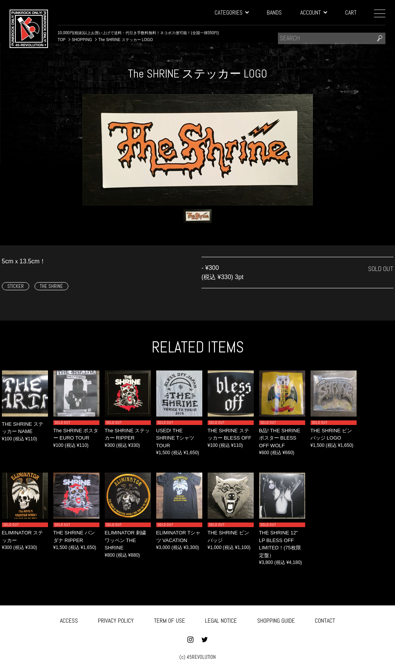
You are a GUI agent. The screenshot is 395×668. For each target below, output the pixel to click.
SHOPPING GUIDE (276, 619)
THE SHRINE (51, 286)
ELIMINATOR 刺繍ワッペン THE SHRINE (125, 540)
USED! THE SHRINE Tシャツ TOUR (175, 438)
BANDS (274, 12)
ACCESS (69, 619)
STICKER (15, 286)
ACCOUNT (313, 12)
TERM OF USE (169, 619)
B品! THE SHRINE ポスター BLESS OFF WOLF (280, 438)
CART (351, 12)
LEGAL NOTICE (221, 619)
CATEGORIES (231, 12)
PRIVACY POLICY (116, 619)
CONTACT (325, 619)
